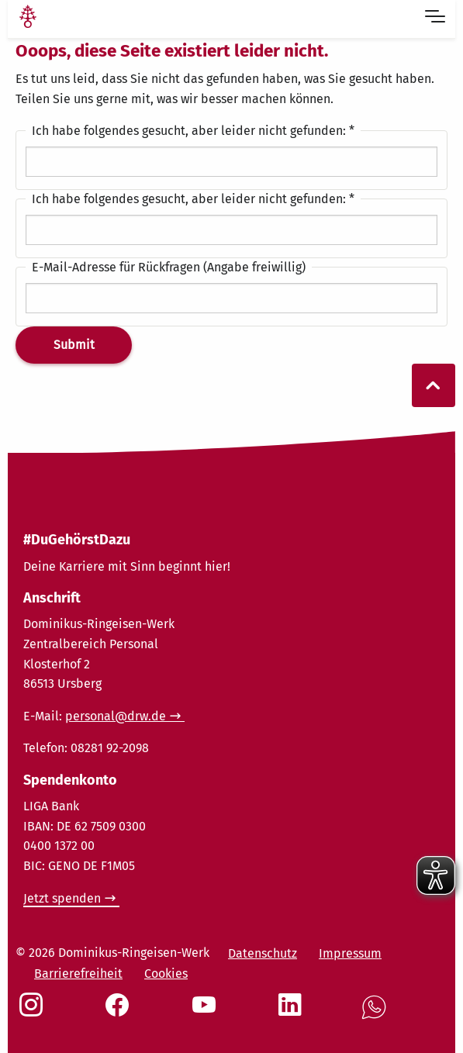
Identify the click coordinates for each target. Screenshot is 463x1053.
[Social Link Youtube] (207, 1013)
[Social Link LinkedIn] (293, 1013)
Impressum (350, 953)
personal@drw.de (115, 716)
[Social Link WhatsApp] (376, 1015)
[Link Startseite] (28, 18)
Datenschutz (262, 953)
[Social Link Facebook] (120, 1013)
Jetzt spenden (62, 898)
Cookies (166, 973)
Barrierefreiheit (78, 973)
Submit (74, 344)
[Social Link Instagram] (34, 1013)
